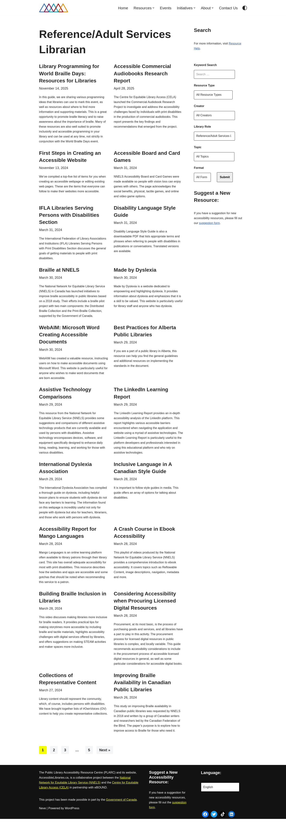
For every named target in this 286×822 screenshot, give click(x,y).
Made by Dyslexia (135, 271)
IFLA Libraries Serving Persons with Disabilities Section (69, 216)
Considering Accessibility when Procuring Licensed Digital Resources (145, 603)
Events (165, 8)
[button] (153, 8)
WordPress (72, 811)
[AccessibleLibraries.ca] (53, 7)
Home (122, 8)
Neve (42, 811)
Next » (104, 753)
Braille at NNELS (59, 271)
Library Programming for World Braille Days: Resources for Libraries (69, 73)
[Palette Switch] (244, 8)
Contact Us (228, 8)
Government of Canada (121, 802)
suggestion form (209, 223)
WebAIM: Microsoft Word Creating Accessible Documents (69, 336)
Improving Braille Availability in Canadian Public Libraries (142, 685)
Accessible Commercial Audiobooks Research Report (142, 73)
